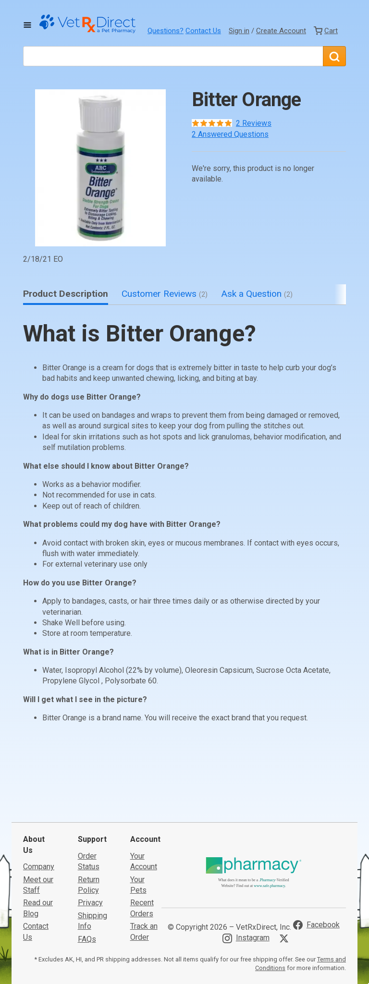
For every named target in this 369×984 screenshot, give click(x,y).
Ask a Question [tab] (257, 293)
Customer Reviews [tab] (165, 293)
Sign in (239, 30)
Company (38, 803)
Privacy (90, 839)
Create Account (281, 30)
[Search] (334, 56)
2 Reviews (253, 123)
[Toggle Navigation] (27, 25)
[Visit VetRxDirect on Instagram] (246, 875)
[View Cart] (326, 30)
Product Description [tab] (65, 293)
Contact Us (203, 30)
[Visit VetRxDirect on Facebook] (316, 862)
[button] (100, 167)
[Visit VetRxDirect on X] (286, 875)
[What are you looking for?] (173, 56)
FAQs (87, 876)
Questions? (166, 30)
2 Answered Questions (230, 134)
